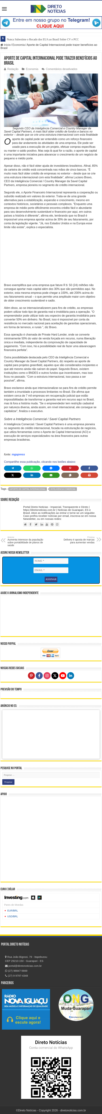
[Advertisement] (51, 257)
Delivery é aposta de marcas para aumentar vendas (77, 540)
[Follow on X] (54, 674)
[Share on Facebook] (89, 468)
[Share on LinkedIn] (32, 475)
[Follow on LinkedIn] (70, 674)
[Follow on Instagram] (47, 674)
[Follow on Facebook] (39, 674)
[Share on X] (12, 475)
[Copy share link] (70, 475)
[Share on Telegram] (12, 468)
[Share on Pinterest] (70, 468)
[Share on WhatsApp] (32, 468)
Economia (18, 44)
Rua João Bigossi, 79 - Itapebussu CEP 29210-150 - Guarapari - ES (26, 958)
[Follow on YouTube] (62, 674)
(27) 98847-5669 (16, 969)
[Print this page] (89, 475)
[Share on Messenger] (51, 468)
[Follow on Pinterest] (31, 674)
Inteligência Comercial (63, 489)
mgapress (18, 454)
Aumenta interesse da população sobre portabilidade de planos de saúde (25, 541)
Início (6, 44)
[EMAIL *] (50, 570)
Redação (12, 69)
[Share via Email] (51, 475)
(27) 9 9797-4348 (16, 974)
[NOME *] (50, 561)
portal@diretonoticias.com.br (23, 964)
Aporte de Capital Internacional (28, 489)
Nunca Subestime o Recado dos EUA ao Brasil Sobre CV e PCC (43, 39)
